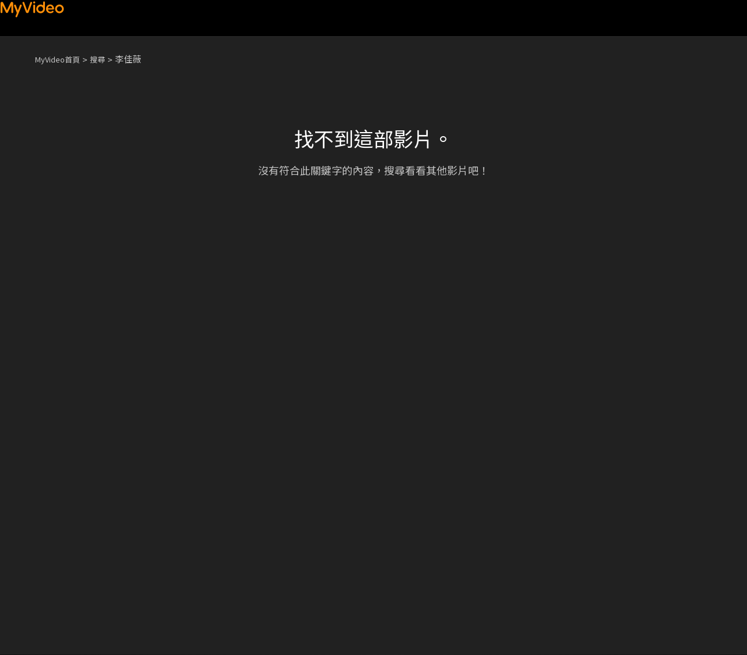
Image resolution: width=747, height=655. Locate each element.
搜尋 (107, 59)
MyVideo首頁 (61, 59)
